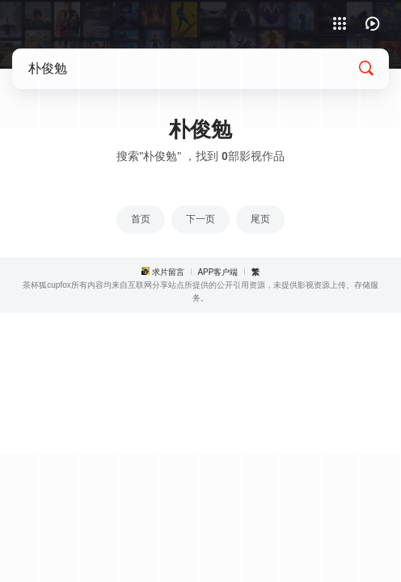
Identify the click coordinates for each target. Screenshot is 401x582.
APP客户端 (217, 272)
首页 (140, 219)
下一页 (200, 219)
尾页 (260, 219)
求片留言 (168, 272)
